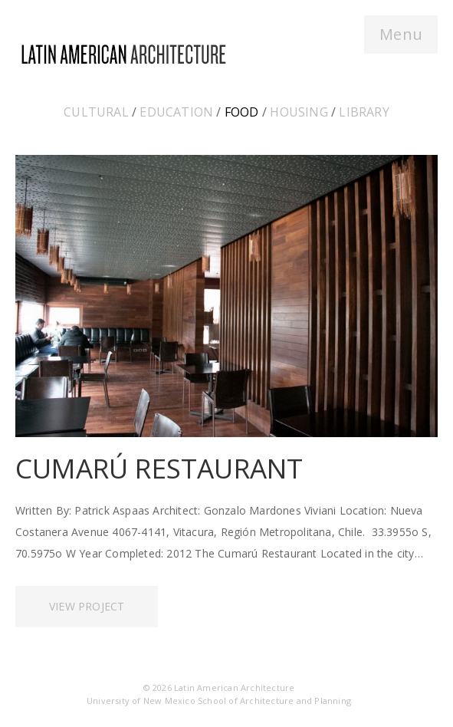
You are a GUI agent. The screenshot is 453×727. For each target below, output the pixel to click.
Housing (298, 112)
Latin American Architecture (234, 687)
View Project (86, 606)
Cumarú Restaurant (159, 468)
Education (176, 112)
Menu (400, 34)
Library (364, 112)
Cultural (96, 112)
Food (242, 112)
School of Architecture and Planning (274, 700)
